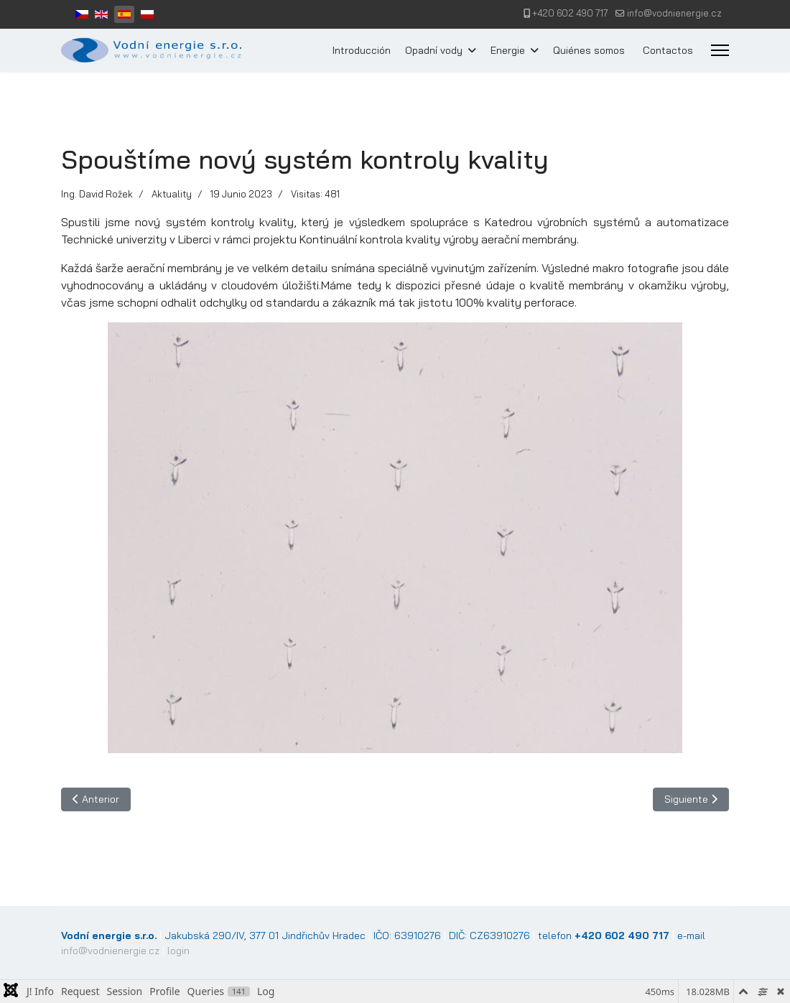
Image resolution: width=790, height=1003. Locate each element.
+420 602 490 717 (570, 13)
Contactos (668, 50)
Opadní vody (434, 50)
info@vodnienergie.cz (674, 13)
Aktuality (172, 194)
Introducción (362, 50)
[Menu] (720, 50)
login (178, 950)
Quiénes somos (589, 50)
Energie (508, 50)
